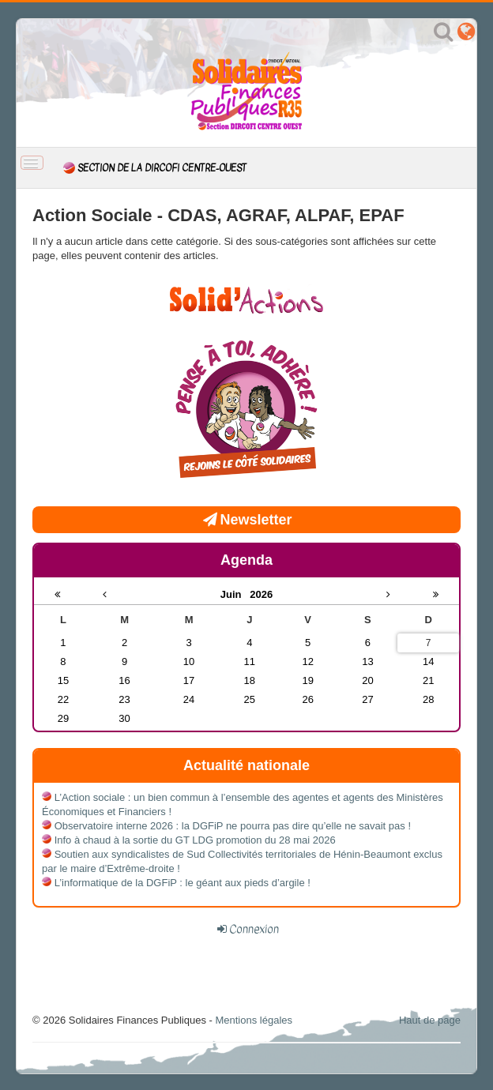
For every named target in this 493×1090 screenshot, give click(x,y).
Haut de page (430, 1020)
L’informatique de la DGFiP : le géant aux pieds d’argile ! (182, 883)
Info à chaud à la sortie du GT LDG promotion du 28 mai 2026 (195, 840)
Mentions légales (253, 1020)
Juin (235, 594)
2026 (261, 594)
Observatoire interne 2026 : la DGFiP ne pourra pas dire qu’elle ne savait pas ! (233, 826)
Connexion (254, 928)
